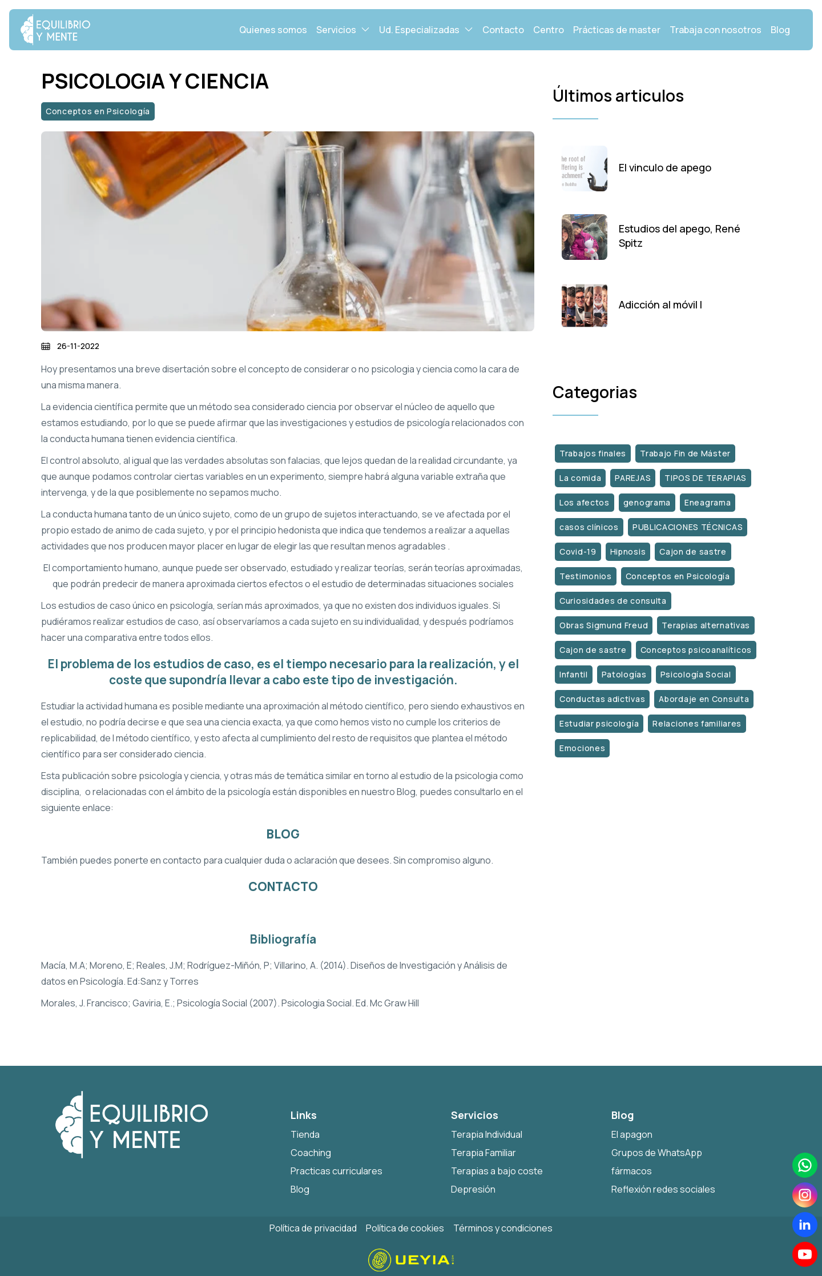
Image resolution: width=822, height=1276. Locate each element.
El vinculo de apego (665, 168)
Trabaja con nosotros (715, 29)
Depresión (473, 1189)
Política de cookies (405, 1228)
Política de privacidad (313, 1228)
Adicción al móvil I (660, 305)
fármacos (631, 1171)
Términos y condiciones (503, 1228)
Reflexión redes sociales (663, 1189)
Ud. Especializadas (426, 29)
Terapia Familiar (483, 1152)
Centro (548, 29)
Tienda (305, 1134)
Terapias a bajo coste (497, 1171)
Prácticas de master (616, 29)
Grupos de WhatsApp (656, 1152)
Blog (780, 29)
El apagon (631, 1134)
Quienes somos (273, 29)
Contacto (503, 29)
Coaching (311, 1152)
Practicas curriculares (336, 1171)
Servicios (343, 29)
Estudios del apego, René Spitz (679, 236)
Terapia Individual (486, 1134)
